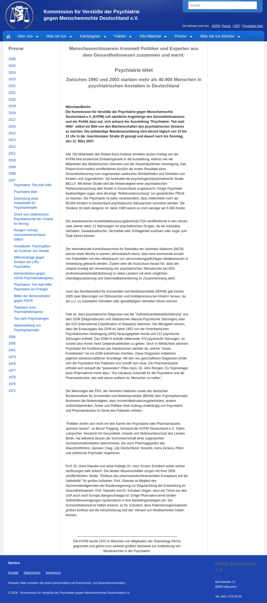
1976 (12, 377)
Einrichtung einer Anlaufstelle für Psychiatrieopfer (26, 203)
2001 (12, 350)
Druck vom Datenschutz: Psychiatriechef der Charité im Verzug (33, 219)
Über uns (25, 36)
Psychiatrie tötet (253, 25)
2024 (12, 73)
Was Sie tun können (218, 36)
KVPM (216, 25)
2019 (12, 106)
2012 (12, 147)
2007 (237, 25)
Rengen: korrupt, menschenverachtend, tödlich (30, 234)
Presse (226, 25)
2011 (12, 153)
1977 (12, 371)
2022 (12, 86)
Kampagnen (91, 36)
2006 (12, 337)
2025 (12, 66)
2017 (12, 120)
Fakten (121, 36)
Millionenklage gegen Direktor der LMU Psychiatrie (29, 262)
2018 (12, 113)
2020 (12, 99)
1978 (12, 364)
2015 (12, 133)
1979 (12, 357)
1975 (12, 384)
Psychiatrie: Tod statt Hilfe (32, 185)
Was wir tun (57, 36)
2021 (12, 93)
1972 (12, 391)
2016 (12, 126)
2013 (12, 140)
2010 (12, 160)
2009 (12, 167)
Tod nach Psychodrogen (31, 319)
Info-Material (151, 36)
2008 (12, 174)
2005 (12, 343)
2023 (12, 79)
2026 (12, 59)
